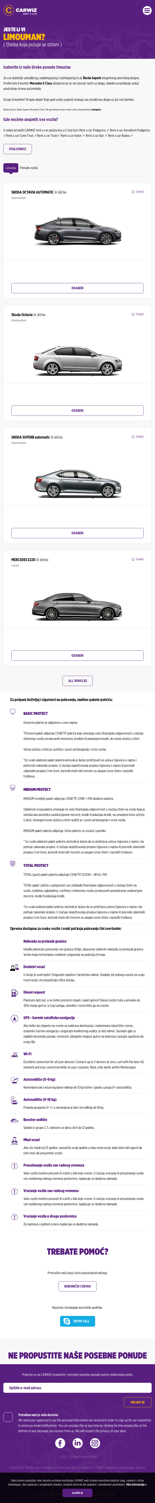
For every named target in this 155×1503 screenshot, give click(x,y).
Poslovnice (17, 149)
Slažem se (77, 1493)
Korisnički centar (77, 1286)
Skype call (81, 1321)
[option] (77, 231)
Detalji (140, 191)
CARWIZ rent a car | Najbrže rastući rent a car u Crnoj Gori (20, 10)
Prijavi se (138, 1402)
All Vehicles (77, 681)
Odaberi (77, 288)
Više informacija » (136, 1484)
